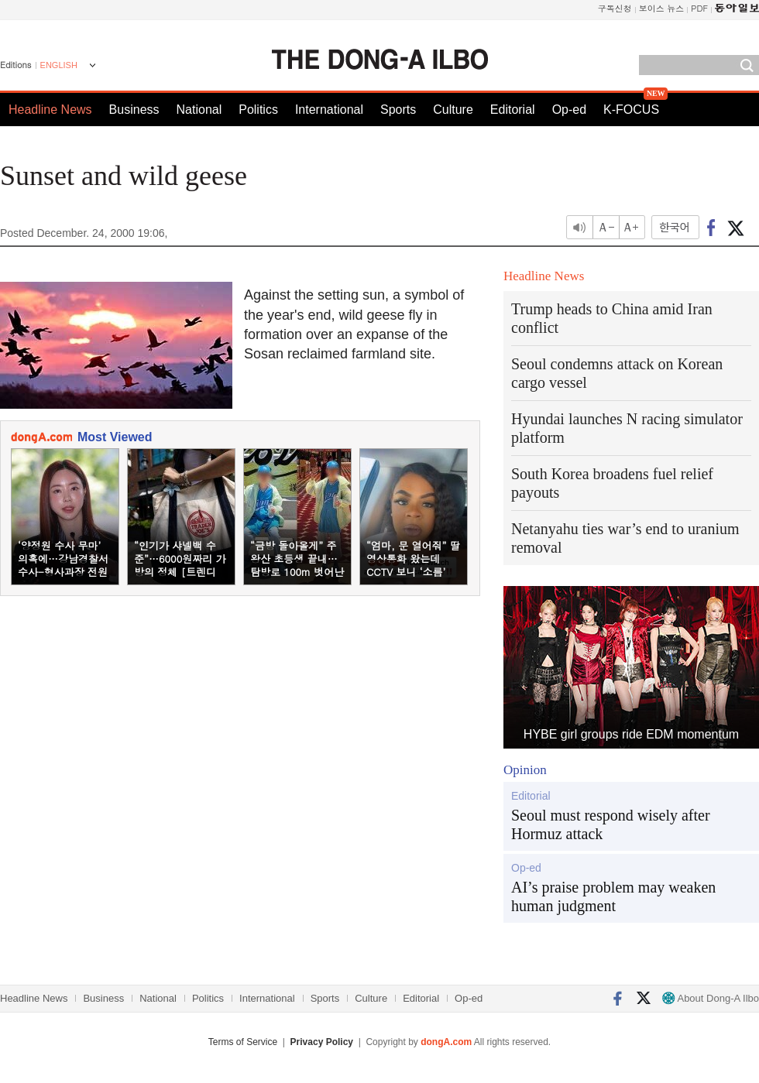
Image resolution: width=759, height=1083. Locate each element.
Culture (453, 109)
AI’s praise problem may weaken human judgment (613, 896)
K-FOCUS (631, 109)
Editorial (512, 109)
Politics (258, 109)
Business (134, 109)
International (329, 109)
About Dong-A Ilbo (710, 998)
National (199, 109)
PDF (699, 8)
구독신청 (615, 8)
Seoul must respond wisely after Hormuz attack (610, 824)
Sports (398, 109)
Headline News (50, 109)
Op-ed (569, 109)
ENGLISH (58, 65)
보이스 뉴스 (662, 8)
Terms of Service (242, 1042)
